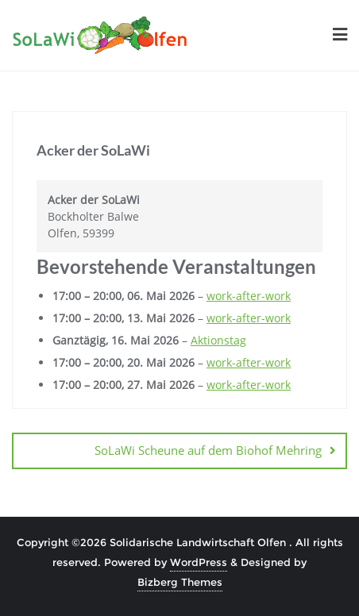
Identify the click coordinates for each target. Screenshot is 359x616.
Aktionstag (218, 340)
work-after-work (249, 295)
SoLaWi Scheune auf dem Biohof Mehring (208, 450)
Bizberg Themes (179, 582)
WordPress (198, 562)
